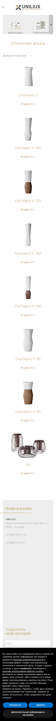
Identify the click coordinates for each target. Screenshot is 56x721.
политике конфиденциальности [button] (28, 660)
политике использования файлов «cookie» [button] (22, 671)
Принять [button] (40, 705)
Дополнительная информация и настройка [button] (28, 713)
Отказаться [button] (15, 705)
